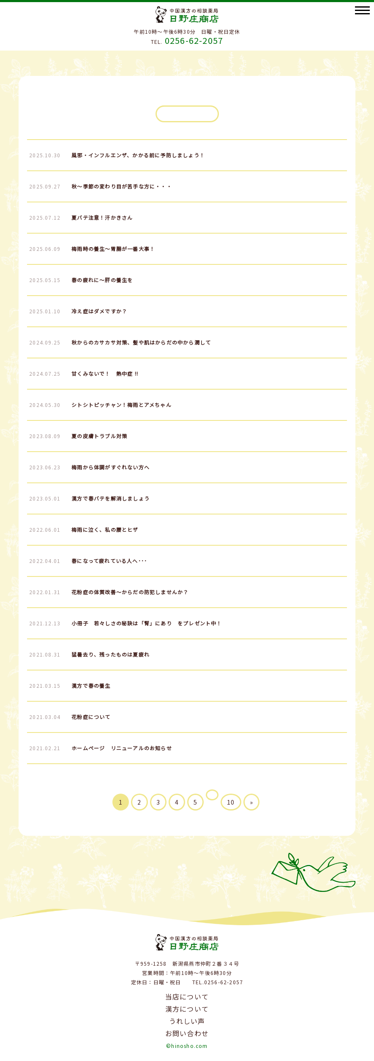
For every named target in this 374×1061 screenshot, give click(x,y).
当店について (187, 996)
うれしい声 (187, 1021)
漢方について (187, 1009)
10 (231, 802)
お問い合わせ (187, 1033)
